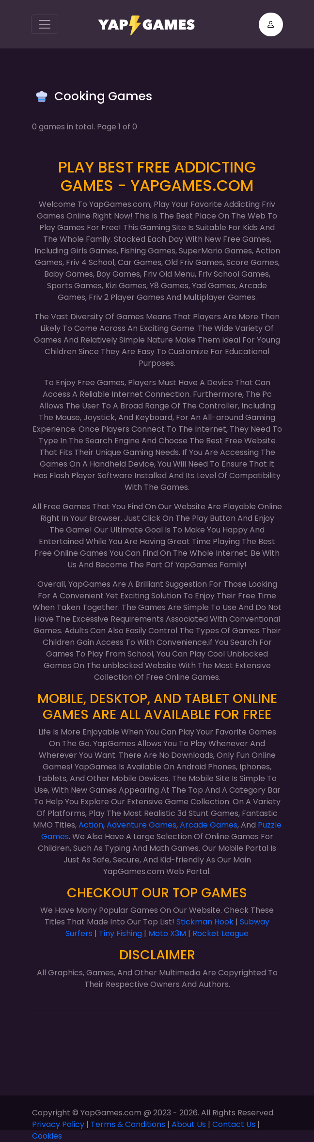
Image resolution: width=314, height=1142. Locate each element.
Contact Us (233, 1124)
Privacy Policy (58, 1124)
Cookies (47, 1136)
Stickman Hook (205, 921)
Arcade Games (208, 824)
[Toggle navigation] (44, 24)
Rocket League (220, 933)
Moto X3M (167, 933)
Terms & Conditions (128, 1124)
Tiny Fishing (120, 933)
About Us (189, 1124)
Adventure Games (141, 824)
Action (90, 824)
